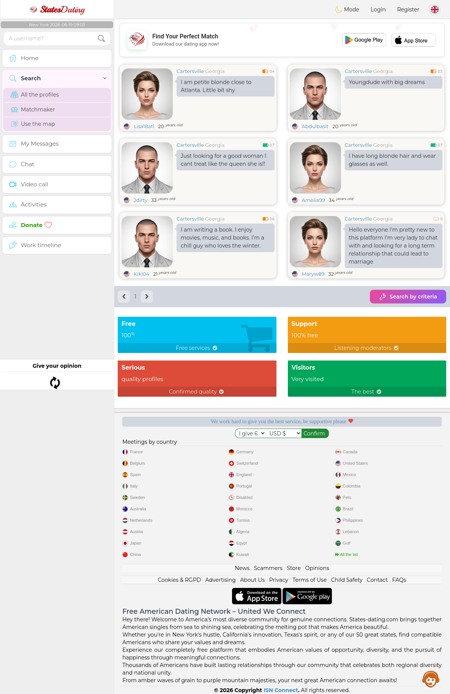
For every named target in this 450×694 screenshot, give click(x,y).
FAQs (399, 579)
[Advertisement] (282, 40)
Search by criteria (408, 296)
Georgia (214, 71)
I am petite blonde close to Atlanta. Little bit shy (216, 86)
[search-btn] (101, 38)
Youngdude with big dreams (387, 82)
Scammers (268, 568)
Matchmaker (33, 109)
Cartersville (190, 71)
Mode (347, 9)
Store (294, 568)
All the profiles (35, 94)
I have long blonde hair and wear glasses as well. (392, 159)
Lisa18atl (144, 126)
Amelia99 (313, 200)
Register (408, 9)
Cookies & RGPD (179, 579)
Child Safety (347, 579)
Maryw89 (313, 274)
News (242, 568)
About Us (252, 579)
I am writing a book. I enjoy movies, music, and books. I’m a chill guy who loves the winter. (222, 237)
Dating (57, 9)
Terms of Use (309, 579)
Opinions (317, 568)
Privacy (278, 579)
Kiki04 (141, 274)
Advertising (220, 579)
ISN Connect (281, 690)
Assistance (431, 678)
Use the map (33, 124)
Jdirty (140, 200)
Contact (377, 579)
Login (378, 9)
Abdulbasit (315, 126)
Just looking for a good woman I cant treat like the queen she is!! (223, 159)
